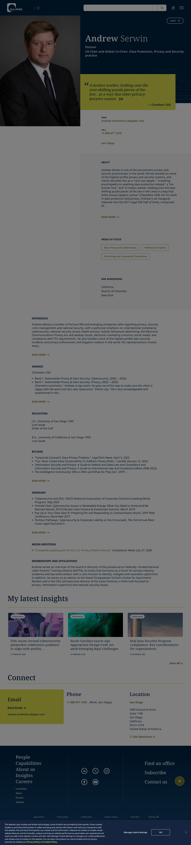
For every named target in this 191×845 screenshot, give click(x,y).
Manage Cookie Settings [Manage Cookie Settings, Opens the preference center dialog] (135, 832)
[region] (95, 832)
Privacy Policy (33, 842)
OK (160, 832)
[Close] (186, 832)
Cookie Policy (50, 842)
